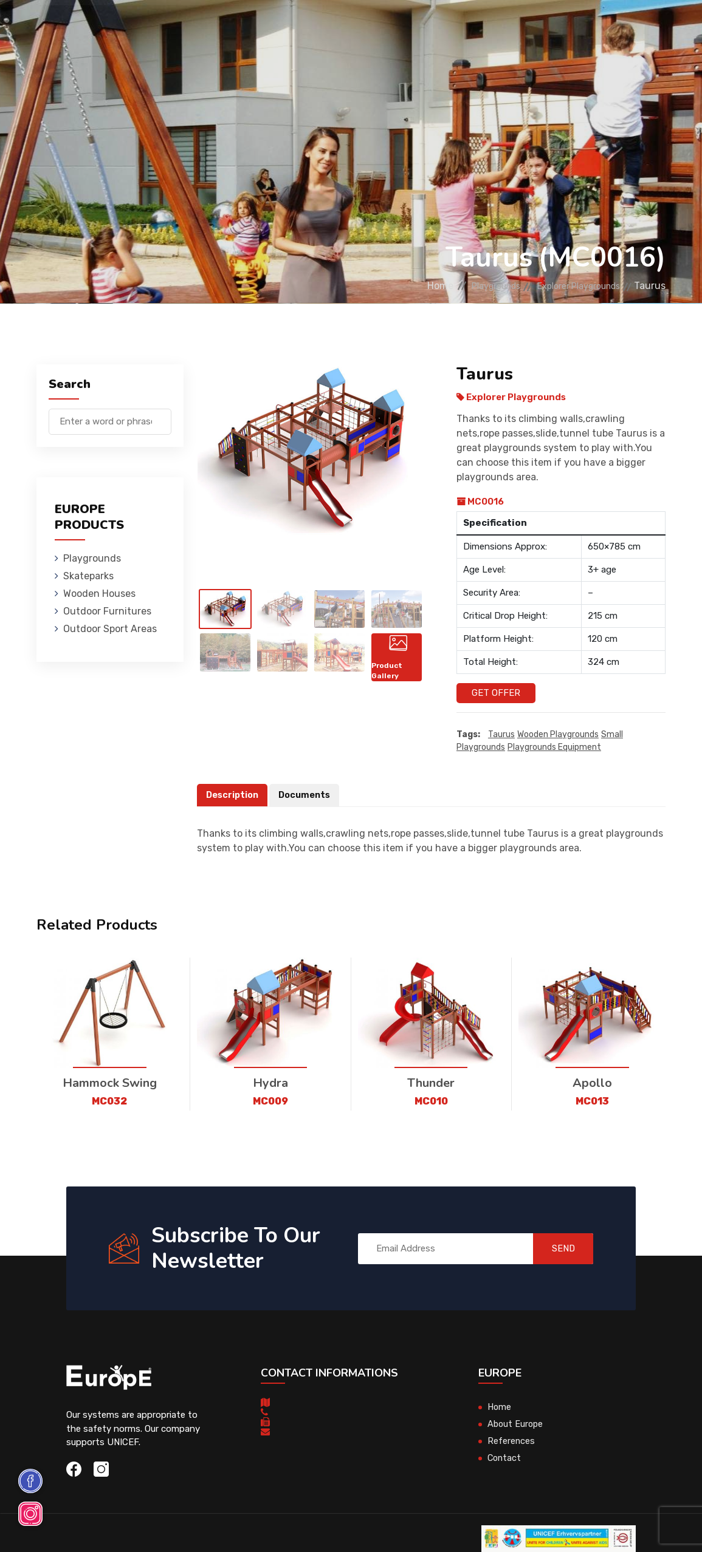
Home (408, 285)
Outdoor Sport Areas (110, 629)
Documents (307, 794)
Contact (505, 1458)
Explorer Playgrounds (570, 285)
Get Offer (496, 692)
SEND (557, 1248)
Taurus (501, 734)
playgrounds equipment (554, 747)
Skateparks (231, 27)
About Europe (516, 1424)
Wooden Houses (306, 27)
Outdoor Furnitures (403, 27)
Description (233, 794)
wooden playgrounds (558, 734)
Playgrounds (160, 27)
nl (623, 29)
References (511, 1441)
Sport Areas (493, 27)
